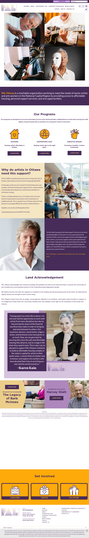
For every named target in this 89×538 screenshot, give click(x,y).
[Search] (79, 1)
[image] (44, 46)
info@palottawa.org (28, 509)
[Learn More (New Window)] (56, 398)
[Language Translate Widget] (44, 527)
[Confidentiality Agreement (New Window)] (70, 512)
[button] (87, 1)
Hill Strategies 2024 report (9, 212)
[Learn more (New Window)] (12, 387)
